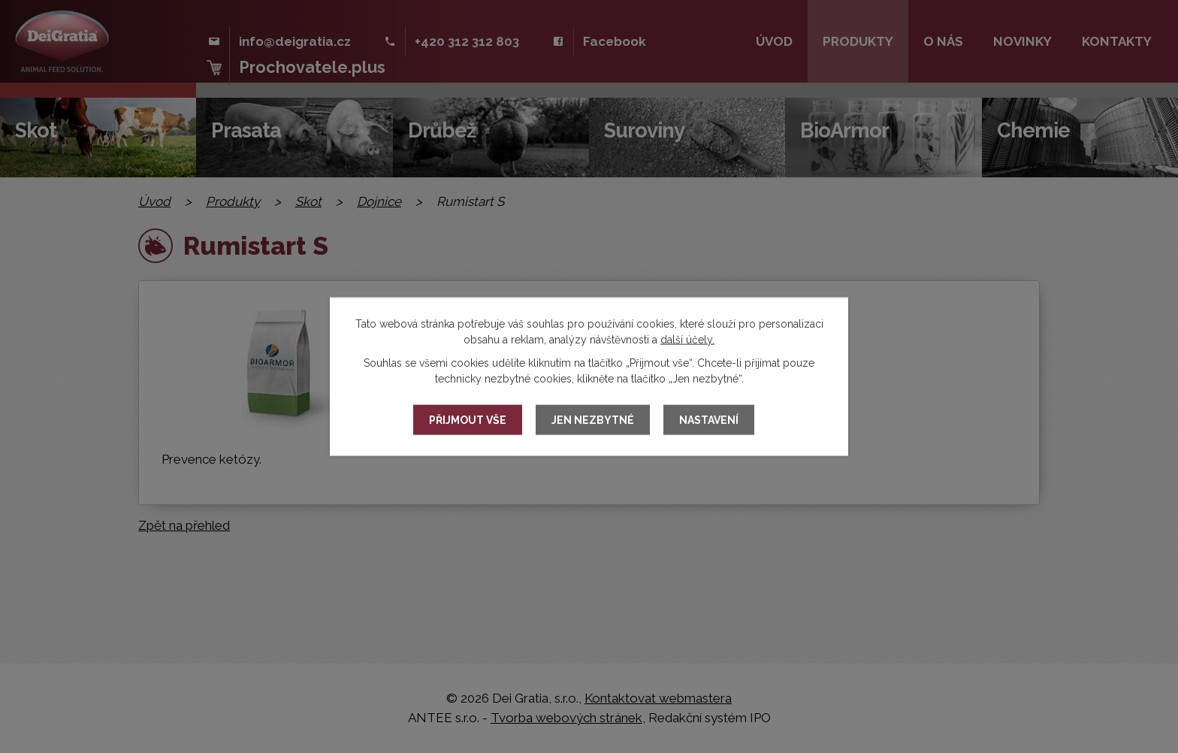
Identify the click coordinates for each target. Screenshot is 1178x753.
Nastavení (709, 420)
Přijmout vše (467, 420)
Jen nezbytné (592, 420)
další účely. (687, 340)
